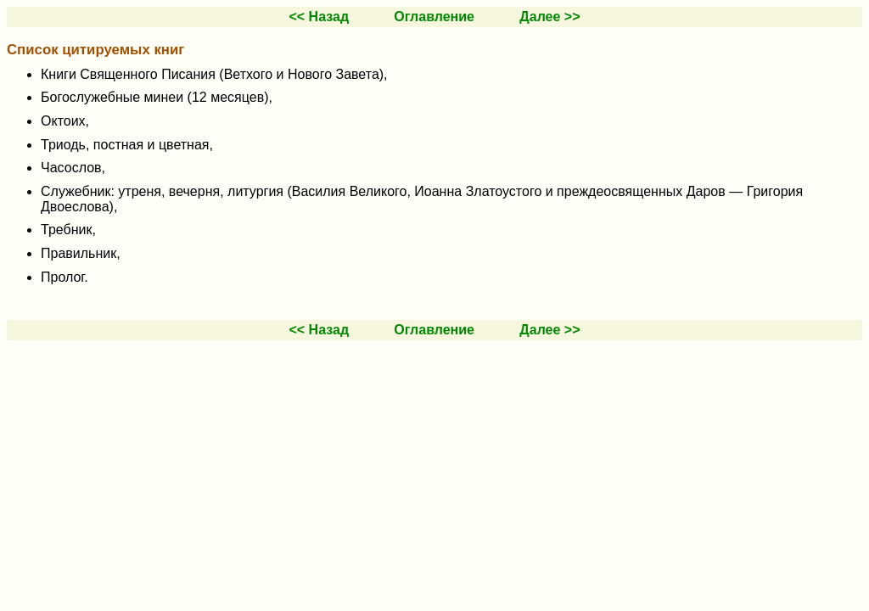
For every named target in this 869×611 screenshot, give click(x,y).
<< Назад (319, 16)
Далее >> (549, 16)
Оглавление (434, 16)
